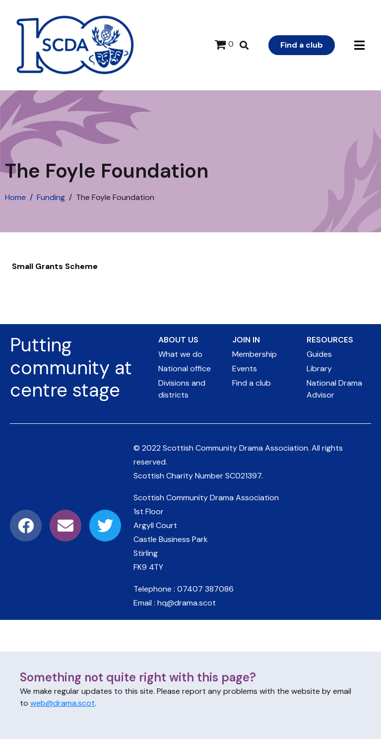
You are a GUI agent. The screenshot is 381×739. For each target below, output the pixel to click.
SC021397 (243, 475)
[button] (359, 45)
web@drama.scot (62, 703)
